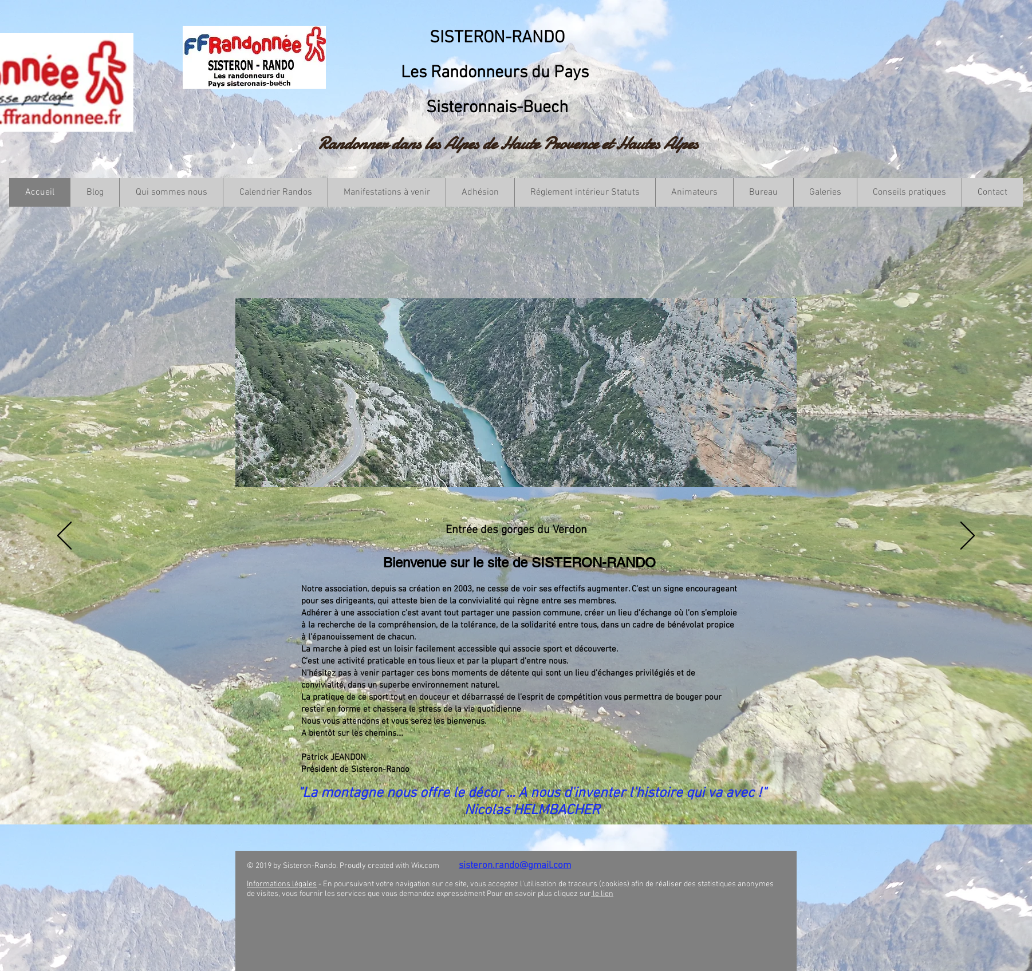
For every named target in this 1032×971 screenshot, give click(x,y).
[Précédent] (64, 536)
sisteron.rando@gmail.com (515, 865)
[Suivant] (967, 536)
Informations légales (282, 884)
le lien (602, 894)
